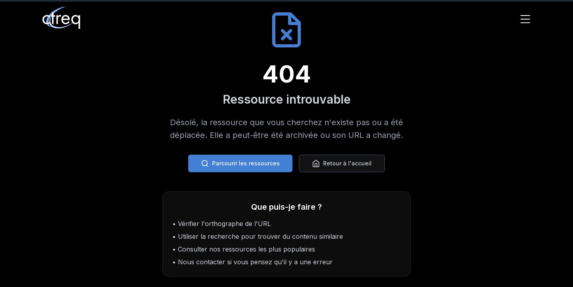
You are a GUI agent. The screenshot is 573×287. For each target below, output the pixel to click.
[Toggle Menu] (525, 19)
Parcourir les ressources (240, 163)
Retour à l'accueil (342, 163)
